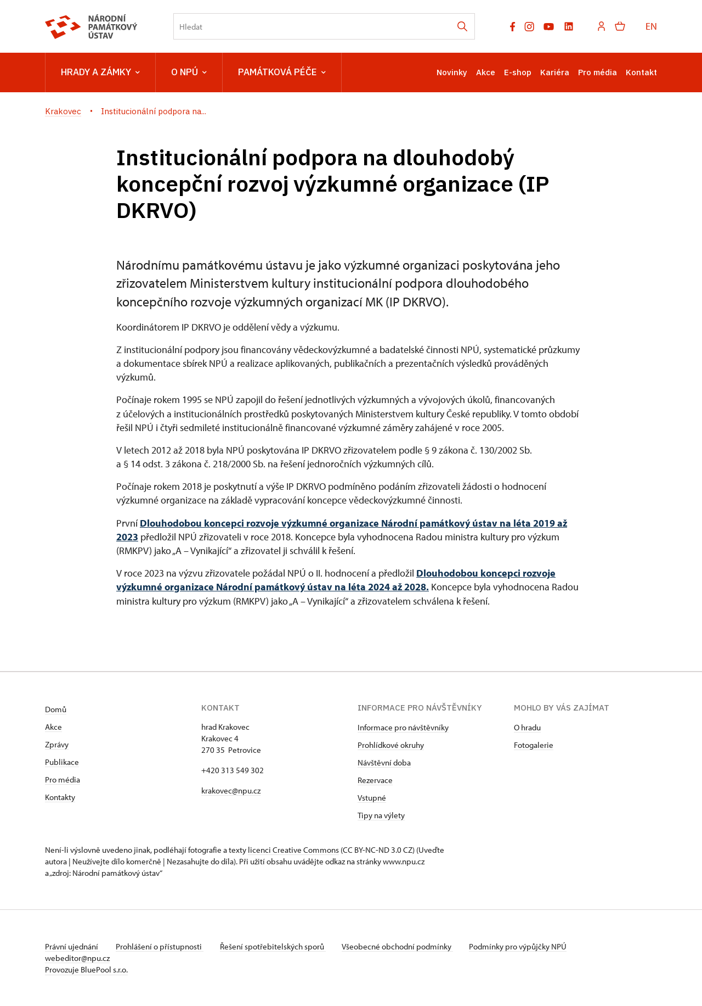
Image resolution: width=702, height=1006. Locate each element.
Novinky (452, 72)
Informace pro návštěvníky (403, 727)
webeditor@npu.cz (77, 958)
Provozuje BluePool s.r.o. (86, 969)
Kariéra (554, 72)
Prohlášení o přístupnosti (161, 946)
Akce (485, 72)
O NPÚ (189, 72)
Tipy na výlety (381, 815)
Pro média (597, 72)
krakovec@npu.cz (231, 790)
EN (651, 26)
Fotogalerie (533, 745)
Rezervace (375, 780)
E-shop (517, 72)
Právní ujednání (72, 946)
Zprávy (57, 744)
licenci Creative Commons (293, 850)
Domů (55, 709)
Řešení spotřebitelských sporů (276, 946)
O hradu (527, 727)
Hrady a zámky (100, 72)
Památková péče (282, 72)
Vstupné (372, 797)
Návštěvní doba (384, 762)
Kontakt (641, 72)
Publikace (62, 762)
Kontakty (60, 797)
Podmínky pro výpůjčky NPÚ (524, 946)
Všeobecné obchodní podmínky (401, 946)
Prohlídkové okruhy (391, 745)
